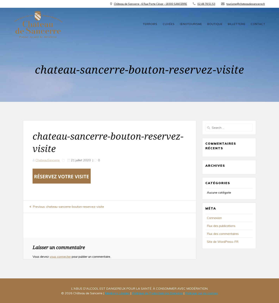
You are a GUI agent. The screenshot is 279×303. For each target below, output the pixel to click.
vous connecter (60, 256)
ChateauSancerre (47, 160)
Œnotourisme (191, 24)
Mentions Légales (117, 293)
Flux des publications (221, 226)
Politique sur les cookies (201, 293)
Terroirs (150, 24)
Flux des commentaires (223, 234)
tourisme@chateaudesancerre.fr (245, 3)
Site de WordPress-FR (222, 242)
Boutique (215, 24)
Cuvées (169, 24)
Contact (258, 24)
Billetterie (236, 24)
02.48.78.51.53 (206, 3)
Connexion (214, 218)
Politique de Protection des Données (157, 293)
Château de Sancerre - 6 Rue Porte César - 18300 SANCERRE (150, 3)
